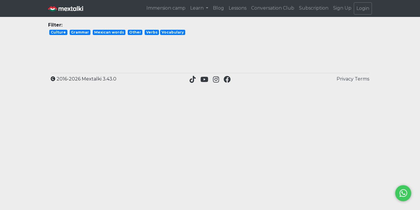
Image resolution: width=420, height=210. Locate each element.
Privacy (346, 79)
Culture (58, 32)
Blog (218, 8)
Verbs (152, 32)
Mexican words (109, 32)
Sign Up (342, 8)
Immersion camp (166, 8)
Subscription (313, 8)
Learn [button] (197, 8)
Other (135, 32)
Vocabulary (173, 32)
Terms (362, 79)
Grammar (80, 32)
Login (362, 8)
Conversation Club (272, 8)
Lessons (237, 8)
